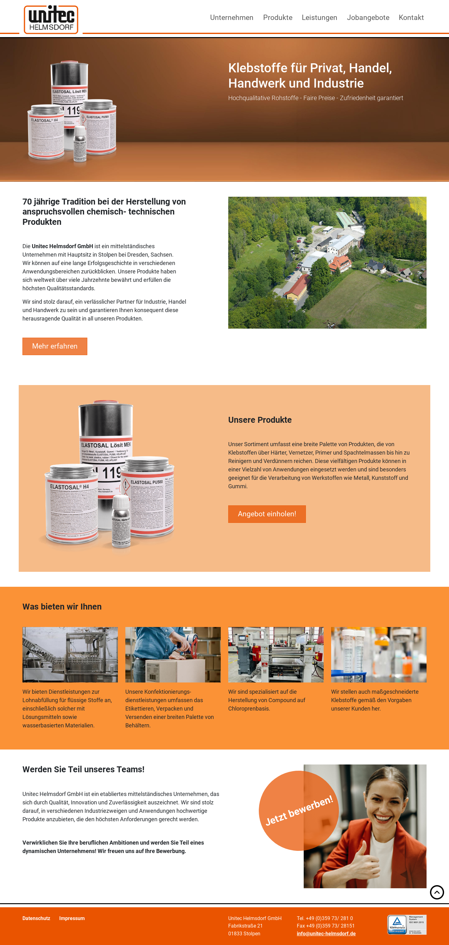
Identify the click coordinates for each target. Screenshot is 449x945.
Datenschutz (36, 918)
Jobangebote (368, 17)
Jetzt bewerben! (299, 811)
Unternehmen (231, 17)
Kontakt (411, 17)
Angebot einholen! (267, 514)
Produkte (277, 17)
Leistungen (319, 17)
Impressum (72, 918)
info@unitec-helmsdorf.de (326, 934)
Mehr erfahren (55, 346)
